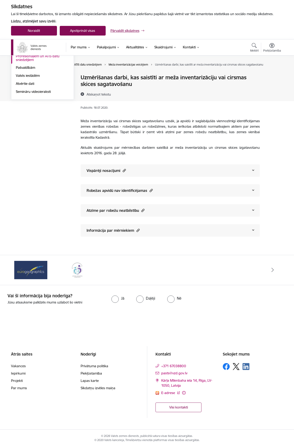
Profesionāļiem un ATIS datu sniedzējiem (37, 107)
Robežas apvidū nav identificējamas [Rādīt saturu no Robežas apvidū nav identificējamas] (120, 190)
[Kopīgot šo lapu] (272, 87)
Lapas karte (90, 380)
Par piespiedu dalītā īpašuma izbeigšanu (38, 95)
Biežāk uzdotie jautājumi (34, 78)
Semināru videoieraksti (33, 141)
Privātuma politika (94, 366)
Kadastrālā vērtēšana (32, 85)
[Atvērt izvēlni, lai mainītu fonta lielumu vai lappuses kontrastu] (272, 48)
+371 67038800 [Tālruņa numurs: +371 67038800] (173, 366)
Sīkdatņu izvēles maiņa (98, 388)
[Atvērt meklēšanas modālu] (254, 48)
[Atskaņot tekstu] (99, 94)
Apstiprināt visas (82, 30)
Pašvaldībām (25, 117)
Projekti (17, 380)
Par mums (19, 388)
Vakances (18, 366)
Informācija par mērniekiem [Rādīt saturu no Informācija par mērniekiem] (113, 230)
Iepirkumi (18, 373)
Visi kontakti (178, 407)
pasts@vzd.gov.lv (174, 373)
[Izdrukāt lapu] (272, 75)
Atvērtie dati (25, 133)
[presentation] (155, 318)
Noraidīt (34, 30)
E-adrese (168, 393)
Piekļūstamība (91, 373)
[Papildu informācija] (184, 393)
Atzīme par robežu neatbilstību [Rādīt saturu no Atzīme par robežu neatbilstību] (115, 210)
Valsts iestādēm (28, 125)
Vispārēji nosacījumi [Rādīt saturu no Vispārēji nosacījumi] (106, 170)
